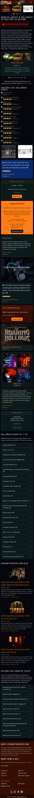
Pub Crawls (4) (8, 522)
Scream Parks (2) (8, 537)
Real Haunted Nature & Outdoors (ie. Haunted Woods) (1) (15, 724)
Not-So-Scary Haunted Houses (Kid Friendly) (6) (15, 506)
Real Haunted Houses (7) (11, 708)
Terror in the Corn (17, 63)
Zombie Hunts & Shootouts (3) (13, 556)
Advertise (4, 783)
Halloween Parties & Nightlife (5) (13, 459)
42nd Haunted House (9, 131)
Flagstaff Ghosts (8, 92)
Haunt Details (17, 319)
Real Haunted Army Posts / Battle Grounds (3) (14, 688)
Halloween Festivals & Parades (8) (14, 454)
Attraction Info (17, 231)
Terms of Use (22, 773)
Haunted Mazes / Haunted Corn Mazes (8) (16, 470)
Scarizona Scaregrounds (10, 121)
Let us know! (4, 765)
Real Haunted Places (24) (11, 730)
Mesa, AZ (17, 270)
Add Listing (21, 783)
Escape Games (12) (9, 445)
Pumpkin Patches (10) (10, 527)
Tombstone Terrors (8, 126)
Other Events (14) (9, 512)
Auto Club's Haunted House (11, 97)
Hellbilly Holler (7, 102)
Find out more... (27, 83)
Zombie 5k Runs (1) (9, 551)
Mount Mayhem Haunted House (12, 107)
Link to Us (4, 775)
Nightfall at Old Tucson (9, 116)
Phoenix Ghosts (7, 136)
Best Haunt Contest (24, 775)
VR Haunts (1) (7, 546)
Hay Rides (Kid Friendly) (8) (12, 486)
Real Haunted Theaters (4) (12, 735)
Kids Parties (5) (8, 495)
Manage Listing (5, 785)
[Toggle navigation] (31, 2)
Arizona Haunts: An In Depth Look (9, 596)
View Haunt (17, 196)
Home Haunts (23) (9, 491)
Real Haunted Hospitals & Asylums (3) (15, 699)
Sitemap (3, 773)
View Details (17, 427)
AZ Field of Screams (9, 140)
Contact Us (4, 770)
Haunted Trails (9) (9, 481)
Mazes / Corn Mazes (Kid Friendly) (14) (16, 500)
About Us (21, 770)
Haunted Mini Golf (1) (10, 476)
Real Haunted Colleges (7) (11, 694)
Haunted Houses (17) (10, 464)
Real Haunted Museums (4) (12, 718)
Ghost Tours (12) (8, 449)
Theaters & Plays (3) (9, 541)
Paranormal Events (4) (10, 517)
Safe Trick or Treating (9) (11, 532)
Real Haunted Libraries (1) (11, 713)
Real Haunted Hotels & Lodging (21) (14, 703)
